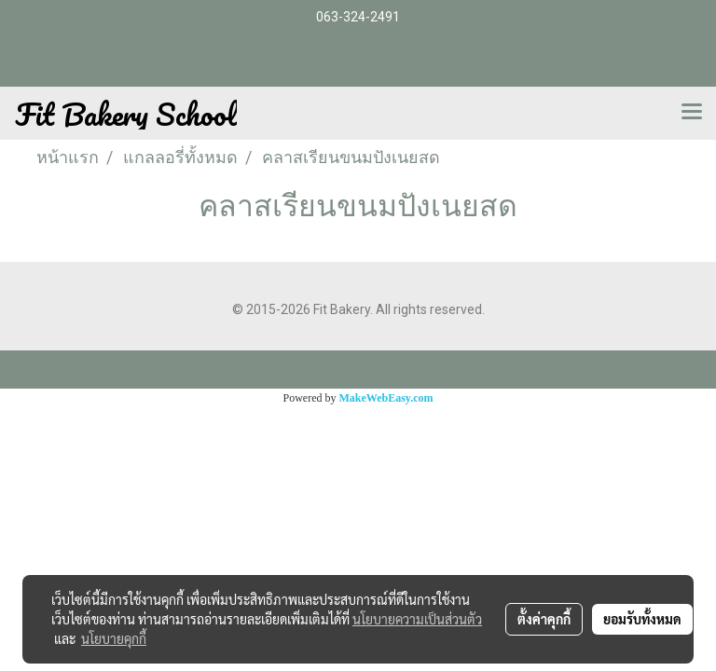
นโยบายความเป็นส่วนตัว (417, 618)
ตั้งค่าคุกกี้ (544, 618)
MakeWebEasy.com (386, 397)
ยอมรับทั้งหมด (642, 618)
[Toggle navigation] (691, 112)
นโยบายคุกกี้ (113, 638)
